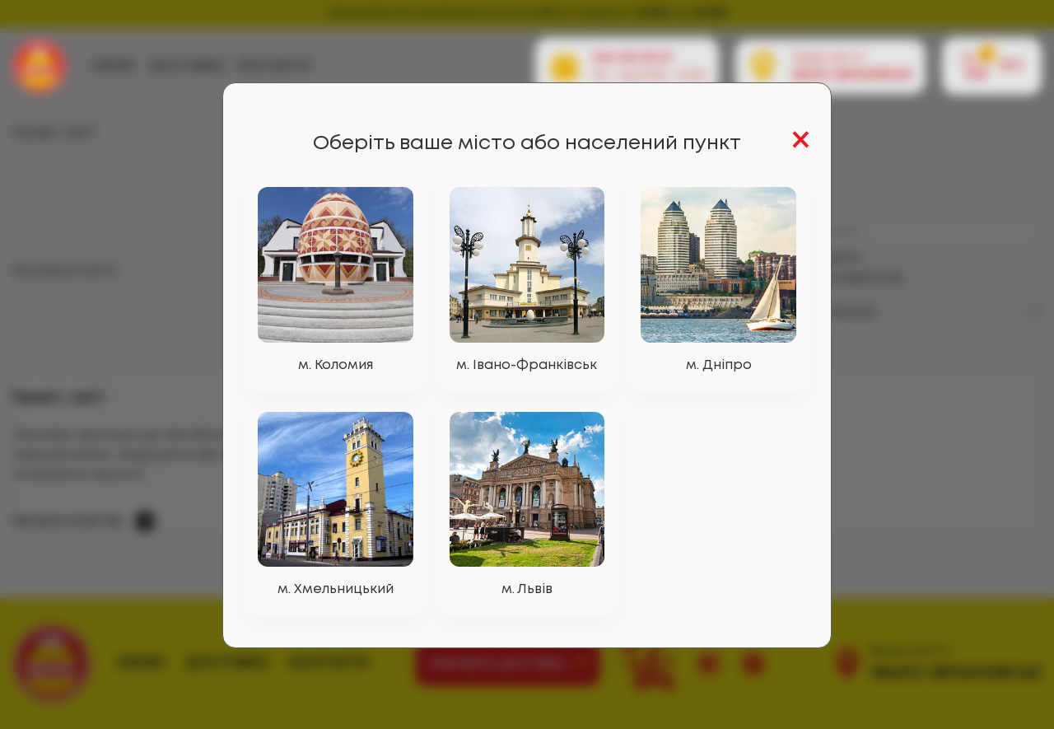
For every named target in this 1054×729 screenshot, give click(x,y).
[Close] (800, 142)
